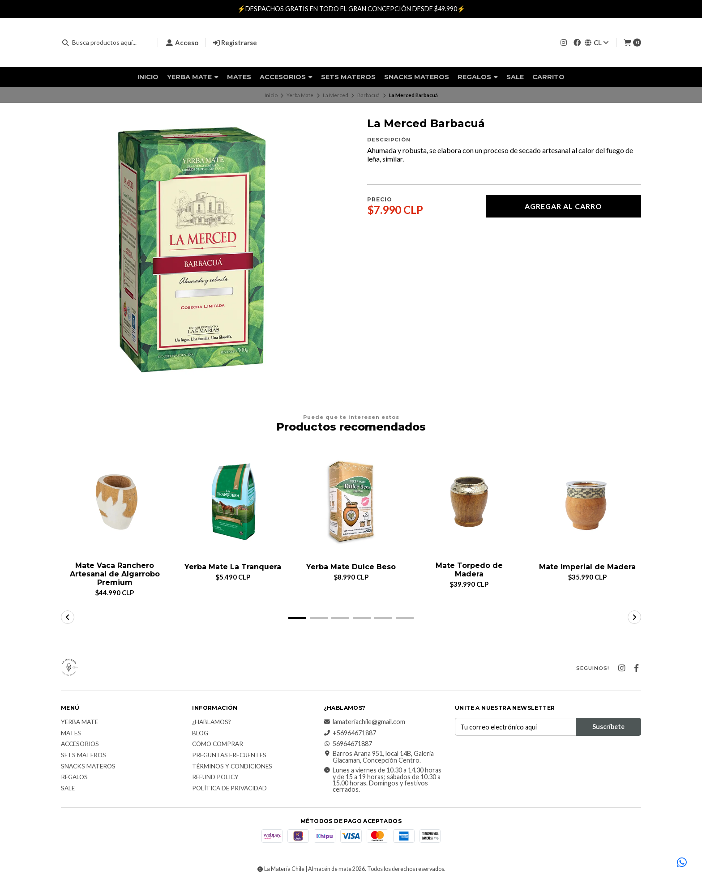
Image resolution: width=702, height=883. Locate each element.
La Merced (335, 95)
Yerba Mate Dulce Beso (351, 567)
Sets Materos (348, 77)
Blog (200, 733)
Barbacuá (368, 95)
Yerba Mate (192, 77)
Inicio (147, 77)
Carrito (548, 77)
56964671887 (348, 744)
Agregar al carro (563, 206)
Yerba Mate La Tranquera (232, 567)
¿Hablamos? (211, 722)
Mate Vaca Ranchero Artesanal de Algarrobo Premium (115, 574)
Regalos (478, 77)
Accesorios (286, 77)
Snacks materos (416, 77)
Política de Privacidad (229, 788)
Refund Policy (215, 777)
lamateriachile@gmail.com (364, 722)
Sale (515, 77)
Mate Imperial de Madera (587, 567)
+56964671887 (350, 733)
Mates (239, 77)
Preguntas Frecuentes (229, 755)
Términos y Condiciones (232, 767)
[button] (297, 618)
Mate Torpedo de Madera (469, 569)
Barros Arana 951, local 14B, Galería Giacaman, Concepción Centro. (379, 757)
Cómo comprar (217, 745)
